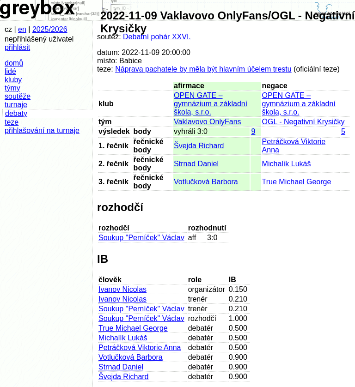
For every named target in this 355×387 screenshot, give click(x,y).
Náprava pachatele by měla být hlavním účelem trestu (203, 69)
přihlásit (17, 47)
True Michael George (296, 182)
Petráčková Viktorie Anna (139, 347)
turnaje (16, 105)
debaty (16, 113)
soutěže (18, 96)
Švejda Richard (199, 146)
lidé (10, 71)
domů (14, 63)
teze (11, 122)
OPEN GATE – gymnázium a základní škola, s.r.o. (210, 103)
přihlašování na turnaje (42, 130)
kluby (13, 80)
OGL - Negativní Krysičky (303, 122)
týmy (12, 88)
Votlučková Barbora (206, 182)
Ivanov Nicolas (122, 289)
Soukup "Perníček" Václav (141, 238)
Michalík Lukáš (286, 164)
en (22, 29)
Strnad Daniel (196, 164)
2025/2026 (49, 29)
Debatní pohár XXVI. (157, 37)
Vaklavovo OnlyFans (207, 122)
